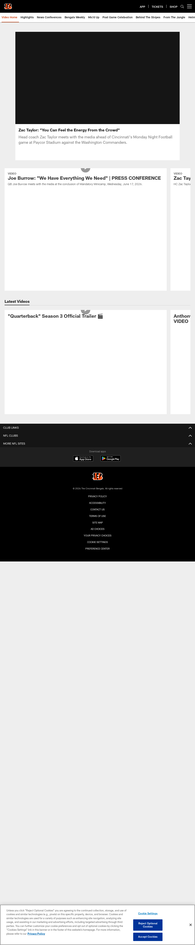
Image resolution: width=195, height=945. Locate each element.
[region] (97, 925)
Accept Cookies (148, 936)
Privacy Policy (97, 501)
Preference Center (97, 553)
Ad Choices (97, 533)
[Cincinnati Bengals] (97, 482)
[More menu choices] (189, 6)
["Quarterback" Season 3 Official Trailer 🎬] (86, 321)
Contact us (97, 514)
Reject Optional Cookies (148, 925)
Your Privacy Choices (97, 540)
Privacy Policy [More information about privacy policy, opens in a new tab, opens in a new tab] (36, 933)
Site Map (97, 527)
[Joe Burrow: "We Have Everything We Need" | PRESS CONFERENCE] (86, 184)
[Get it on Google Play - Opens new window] (110, 465)
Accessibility (97, 507)
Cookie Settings (97, 546)
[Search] (182, 6)
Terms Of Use (97, 520)
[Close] (190, 925)
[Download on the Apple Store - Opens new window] (83, 463)
